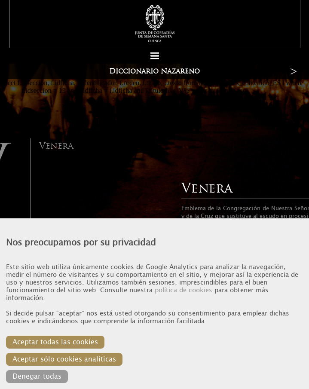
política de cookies (183, 290)
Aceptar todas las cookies (55, 342)
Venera (56, 146)
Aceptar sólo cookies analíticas (64, 359)
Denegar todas (36, 376)
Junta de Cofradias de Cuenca (155, 23)
